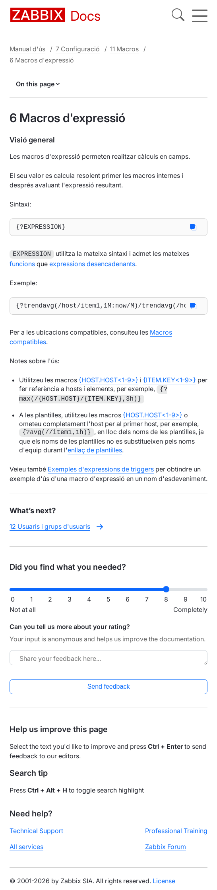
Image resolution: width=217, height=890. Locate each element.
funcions (22, 264)
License (164, 883)
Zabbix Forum (165, 849)
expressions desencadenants (92, 264)
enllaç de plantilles (95, 452)
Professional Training (176, 833)
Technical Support (36, 833)
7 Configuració (78, 49)
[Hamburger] (199, 16)
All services (26, 849)
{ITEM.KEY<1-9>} (169, 382)
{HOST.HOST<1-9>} (108, 382)
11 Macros (124, 49)
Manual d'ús (27, 49)
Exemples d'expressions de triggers (101, 471)
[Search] (178, 15)
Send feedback (108, 689)
